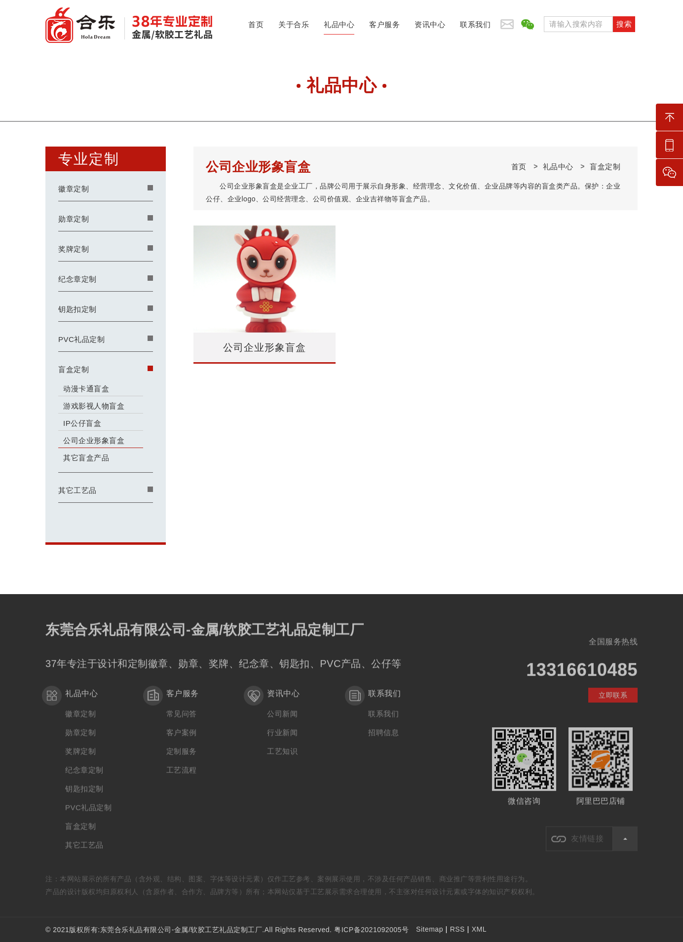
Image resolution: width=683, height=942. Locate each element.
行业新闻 (282, 739)
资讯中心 (430, 27)
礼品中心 (339, 27)
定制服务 (181, 758)
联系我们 (475, 27)
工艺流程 (181, 776)
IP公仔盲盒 (82, 423)
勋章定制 (73, 219)
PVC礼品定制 (81, 339)
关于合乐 (293, 27)
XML (479, 929)
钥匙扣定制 (77, 309)
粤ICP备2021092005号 (371, 930)
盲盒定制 (73, 369)
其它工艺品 (77, 490)
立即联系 (613, 702)
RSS (457, 929)
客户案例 (181, 739)
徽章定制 (73, 189)
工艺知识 (282, 758)
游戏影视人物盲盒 (93, 406)
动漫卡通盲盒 (86, 388)
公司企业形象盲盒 (93, 440)
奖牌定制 (73, 249)
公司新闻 (282, 720)
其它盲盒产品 (86, 457)
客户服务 (384, 27)
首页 (256, 27)
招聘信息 (383, 739)
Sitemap (429, 929)
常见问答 (181, 720)
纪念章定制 (77, 279)
